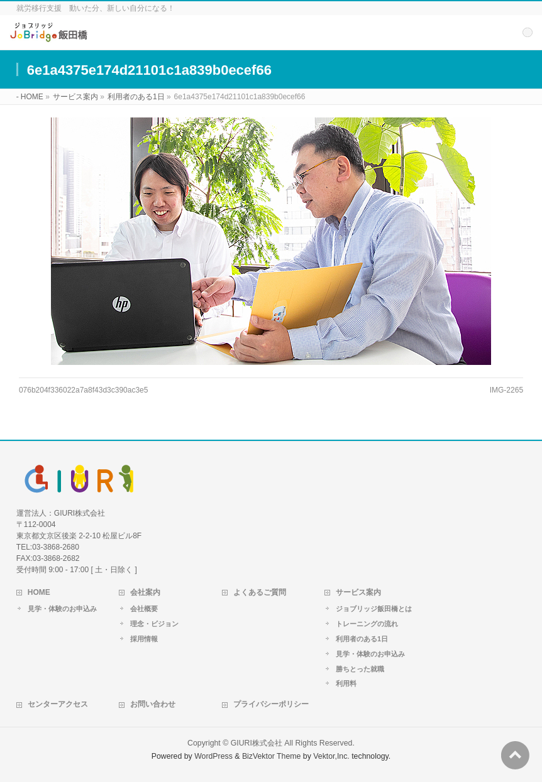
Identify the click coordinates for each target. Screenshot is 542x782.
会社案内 (145, 592)
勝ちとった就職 (360, 669)
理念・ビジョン (154, 623)
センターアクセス (58, 704)
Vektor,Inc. (331, 756)
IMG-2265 (506, 390)
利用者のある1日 (362, 639)
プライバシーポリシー (271, 704)
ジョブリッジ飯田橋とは (374, 608)
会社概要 (144, 608)
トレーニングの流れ (367, 623)
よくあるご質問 (259, 592)
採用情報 (144, 639)
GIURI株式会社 (256, 743)
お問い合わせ (152, 704)
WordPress (213, 756)
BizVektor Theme (271, 756)
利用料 (346, 683)
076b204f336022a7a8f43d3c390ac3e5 (83, 390)
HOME (39, 592)
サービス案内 (358, 592)
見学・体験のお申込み (62, 608)
